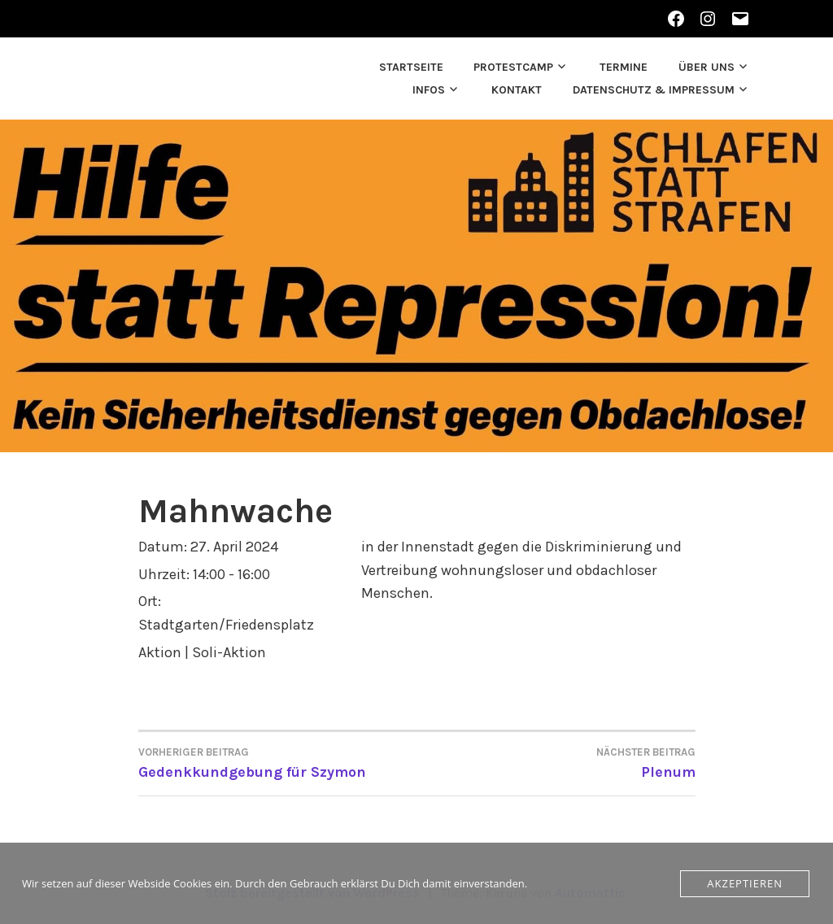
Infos (428, 90)
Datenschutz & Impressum (654, 90)
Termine (624, 67)
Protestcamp (513, 67)
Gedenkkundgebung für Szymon (277, 762)
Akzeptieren (745, 883)
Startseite (411, 67)
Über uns (706, 67)
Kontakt (516, 90)
